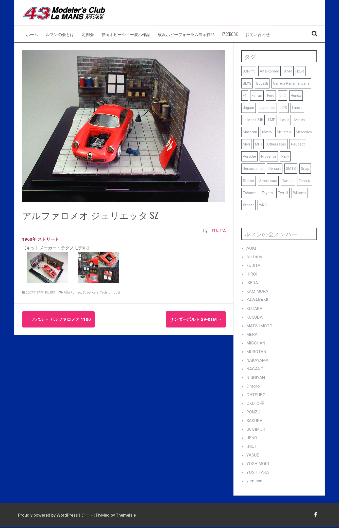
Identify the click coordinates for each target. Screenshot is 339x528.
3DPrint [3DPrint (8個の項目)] (249, 71)
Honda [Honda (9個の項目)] (296, 96)
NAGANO (255, 368)
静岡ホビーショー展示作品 (125, 34)
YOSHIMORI (257, 463)
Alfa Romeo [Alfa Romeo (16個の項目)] (269, 71)
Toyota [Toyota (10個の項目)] (267, 193)
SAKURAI (255, 420)
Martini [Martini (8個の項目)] (300, 120)
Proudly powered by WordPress (48, 515)
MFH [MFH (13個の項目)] (258, 144)
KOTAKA (254, 308)
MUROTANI (256, 351)
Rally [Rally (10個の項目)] (285, 156)
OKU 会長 (255, 403)
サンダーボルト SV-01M (196, 319)
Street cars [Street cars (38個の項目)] (268, 181)
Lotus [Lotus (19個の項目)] (284, 120)
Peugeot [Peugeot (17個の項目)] (298, 144)
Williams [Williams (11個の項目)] (299, 193)
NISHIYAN (255, 377)
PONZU (253, 411)
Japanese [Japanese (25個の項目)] (267, 108)
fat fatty (254, 256)
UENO (251, 437)
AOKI (251, 248)
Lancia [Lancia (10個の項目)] (297, 108)
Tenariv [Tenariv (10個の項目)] (305, 181)
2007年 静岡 (35, 292)
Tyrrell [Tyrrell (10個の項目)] (283, 193)
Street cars (90, 292)
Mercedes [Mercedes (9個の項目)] (304, 132)
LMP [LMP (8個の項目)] (271, 120)
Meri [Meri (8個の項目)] (246, 144)
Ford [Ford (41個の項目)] (270, 96)
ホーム (32, 34)
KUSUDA (254, 317)
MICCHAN (255, 342)
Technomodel (110, 292)
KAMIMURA (257, 291)
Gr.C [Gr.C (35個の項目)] (282, 96)
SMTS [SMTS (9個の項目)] (291, 169)
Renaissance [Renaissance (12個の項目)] (253, 169)
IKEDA (252, 282)
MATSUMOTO (259, 325)
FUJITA (219, 230)
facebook (230, 34)
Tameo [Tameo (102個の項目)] (288, 181)
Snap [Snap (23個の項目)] (305, 169)
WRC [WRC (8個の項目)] (263, 205)
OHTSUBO (256, 394)
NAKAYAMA (257, 360)
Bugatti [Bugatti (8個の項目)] (262, 83)
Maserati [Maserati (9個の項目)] (250, 132)
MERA (252, 334)
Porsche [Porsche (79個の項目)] (249, 156)
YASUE (252, 455)
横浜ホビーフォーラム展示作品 (186, 34)
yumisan (254, 480)
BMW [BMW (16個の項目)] (247, 83)
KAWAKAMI (257, 299)
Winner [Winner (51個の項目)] (248, 205)
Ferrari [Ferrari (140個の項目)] (257, 96)
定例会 (88, 34)
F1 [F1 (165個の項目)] (245, 96)
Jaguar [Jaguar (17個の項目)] (248, 108)
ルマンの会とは (60, 34)
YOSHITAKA (257, 472)
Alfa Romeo (72, 292)
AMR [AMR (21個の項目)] (288, 71)
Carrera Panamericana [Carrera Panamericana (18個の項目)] (291, 83)
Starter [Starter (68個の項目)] (248, 181)
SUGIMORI (256, 429)
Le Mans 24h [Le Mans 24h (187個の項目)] (253, 120)
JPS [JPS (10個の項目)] (283, 108)
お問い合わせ (257, 34)
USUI (251, 446)
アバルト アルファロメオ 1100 (58, 319)
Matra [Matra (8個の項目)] (267, 132)
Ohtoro (253, 386)
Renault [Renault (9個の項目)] (274, 169)
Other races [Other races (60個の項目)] (276, 144)
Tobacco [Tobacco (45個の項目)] (250, 193)
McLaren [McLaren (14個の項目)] (284, 132)
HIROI (251, 274)
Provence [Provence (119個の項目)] (268, 156)
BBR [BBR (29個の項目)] (300, 71)
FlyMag (103, 515)
